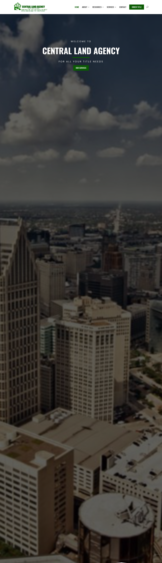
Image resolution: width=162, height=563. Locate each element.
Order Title (137, 7)
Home (77, 7)
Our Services (81, 67)
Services (110, 7)
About (84, 7)
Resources (97, 7)
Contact (122, 7)
